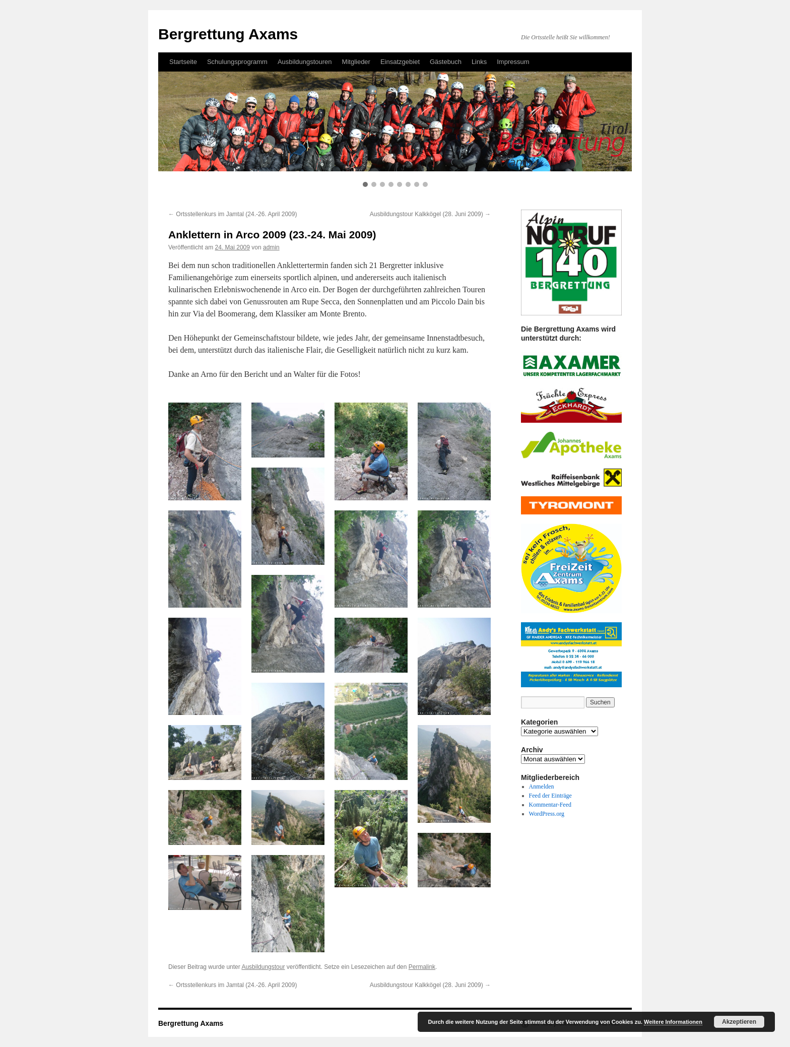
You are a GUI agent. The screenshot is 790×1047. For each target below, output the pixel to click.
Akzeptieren (739, 1021)
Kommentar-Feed (550, 804)
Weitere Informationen (673, 1022)
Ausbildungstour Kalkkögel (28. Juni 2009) (430, 214)
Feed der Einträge (550, 795)
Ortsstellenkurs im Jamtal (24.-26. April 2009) (232, 214)
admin (271, 247)
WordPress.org (546, 813)
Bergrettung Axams (190, 1023)
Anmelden (541, 786)
